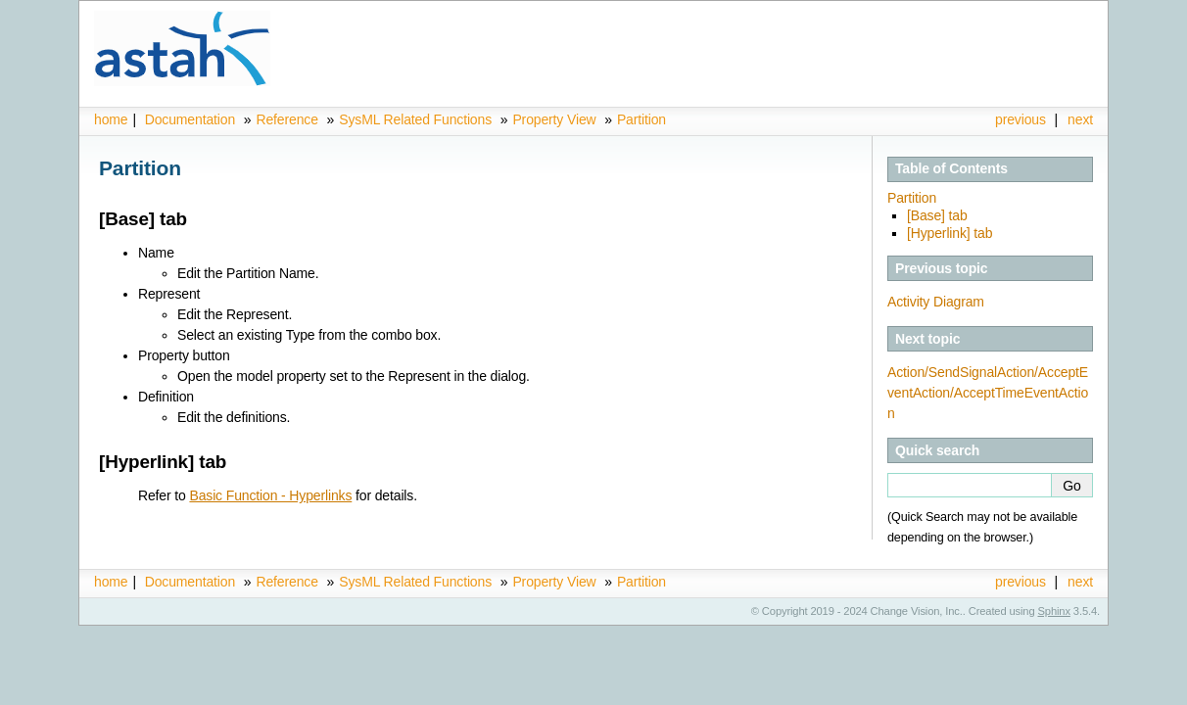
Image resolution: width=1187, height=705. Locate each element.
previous (1020, 119)
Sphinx (1054, 611)
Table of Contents (951, 168)
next (1080, 119)
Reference (286, 119)
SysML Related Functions (417, 119)
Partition (641, 119)
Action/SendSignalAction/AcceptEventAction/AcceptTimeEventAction (987, 392)
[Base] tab (937, 215)
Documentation (190, 119)
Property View (553, 119)
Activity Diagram (935, 301)
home (110, 119)
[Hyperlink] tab (949, 233)
